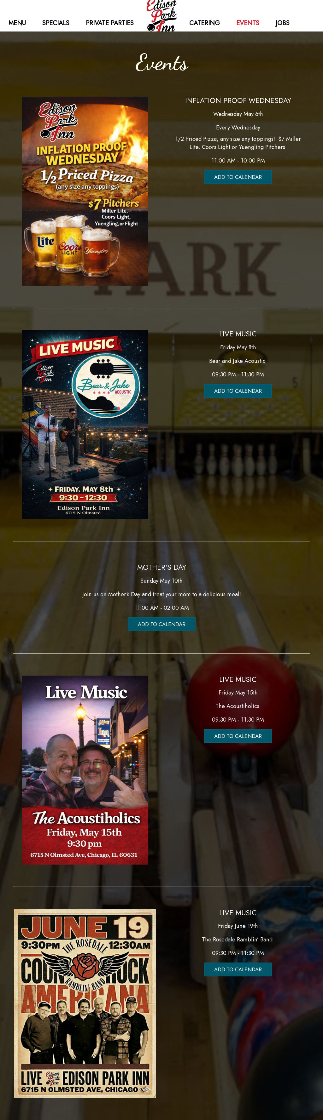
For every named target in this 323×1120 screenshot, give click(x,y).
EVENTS (248, 23)
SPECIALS (56, 23)
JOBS (283, 23)
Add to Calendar (238, 177)
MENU (18, 23)
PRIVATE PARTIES (110, 23)
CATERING (205, 23)
